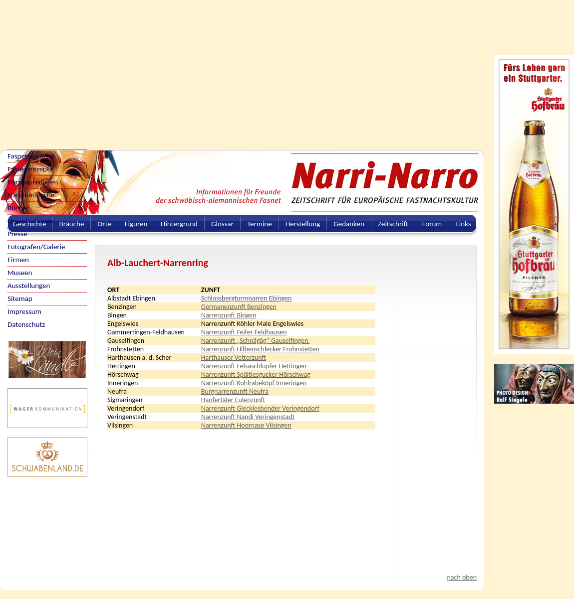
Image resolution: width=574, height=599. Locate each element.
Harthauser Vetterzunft (233, 357)
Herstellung (303, 223)
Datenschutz (26, 324)
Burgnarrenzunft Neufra (235, 391)
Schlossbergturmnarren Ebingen (246, 298)
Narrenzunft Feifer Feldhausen (244, 332)
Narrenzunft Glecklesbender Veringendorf (260, 408)
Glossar (222, 223)
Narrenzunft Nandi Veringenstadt (247, 417)
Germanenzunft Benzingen (239, 306)
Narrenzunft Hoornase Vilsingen (246, 425)
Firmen (18, 259)
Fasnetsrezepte (30, 168)
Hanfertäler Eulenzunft (233, 400)
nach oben (462, 577)
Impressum (24, 311)
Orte (104, 223)
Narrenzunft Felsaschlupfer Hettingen (253, 366)
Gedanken (348, 223)
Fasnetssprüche (30, 155)
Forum (432, 223)
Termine (259, 223)
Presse (17, 233)
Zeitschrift (393, 223)
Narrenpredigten (32, 181)
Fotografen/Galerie (36, 246)
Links (463, 223)
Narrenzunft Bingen (229, 315)
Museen (19, 272)
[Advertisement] (208, 70)
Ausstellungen (28, 285)
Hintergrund (179, 223)
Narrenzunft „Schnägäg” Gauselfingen (255, 340)
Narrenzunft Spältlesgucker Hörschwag (255, 374)
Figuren (136, 223)
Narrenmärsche (30, 194)
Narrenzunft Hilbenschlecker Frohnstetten (260, 349)
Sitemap (19, 298)
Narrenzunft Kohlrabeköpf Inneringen (254, 383)
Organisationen (30, 220)
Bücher (18, 207)
